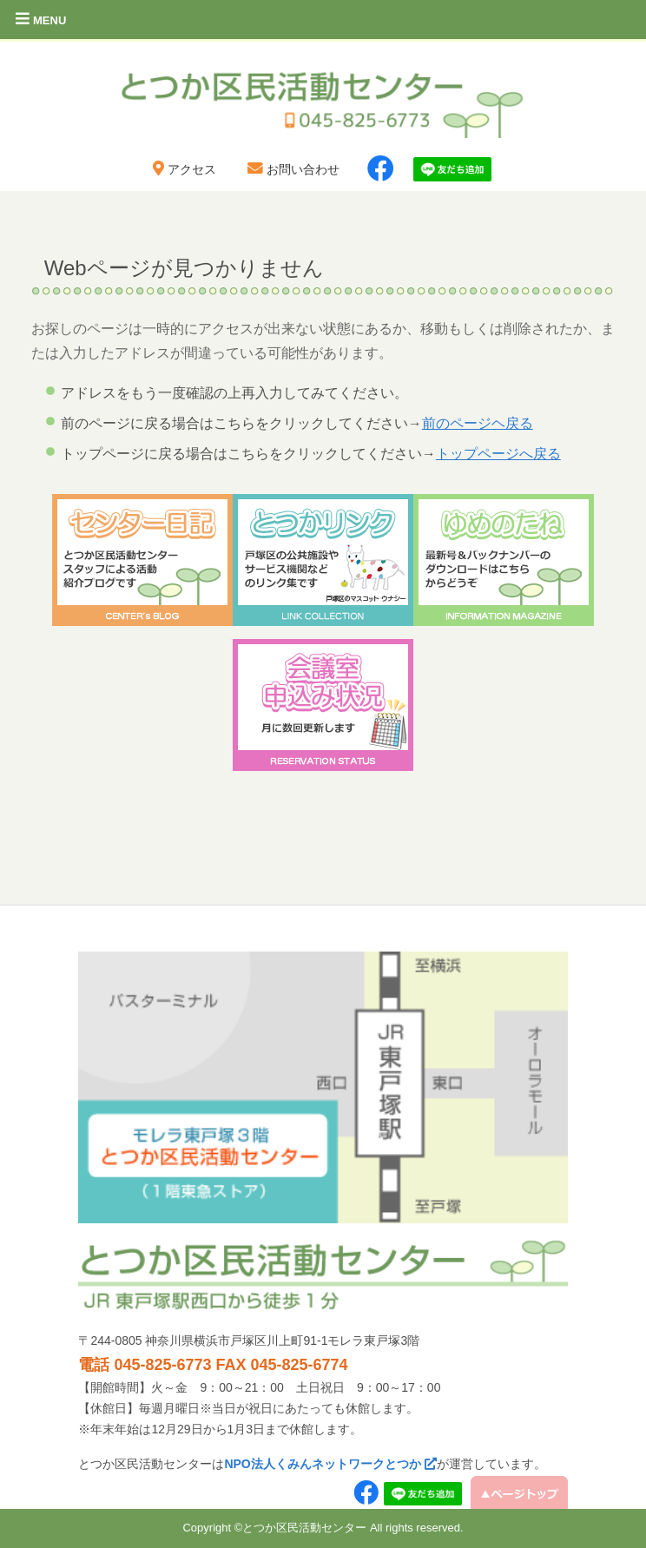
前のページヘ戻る (477, 423)
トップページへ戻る (498, 453)
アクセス (182, 169)
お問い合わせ (291, 169)
